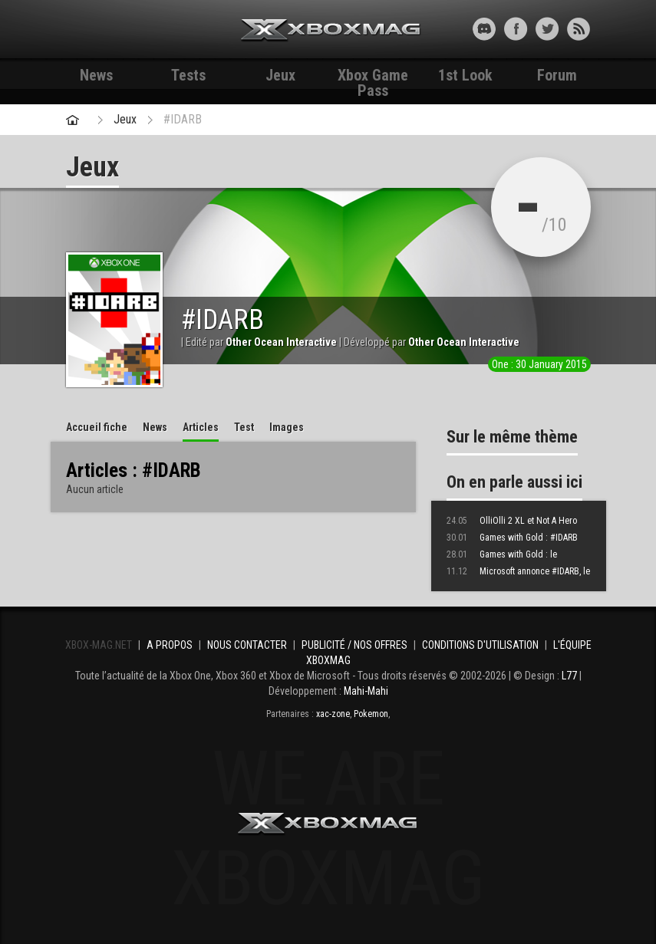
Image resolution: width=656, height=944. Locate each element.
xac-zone (333, 714)
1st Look (465, 75)
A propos (170, 645)
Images (286, 427)
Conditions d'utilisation (480, 645)
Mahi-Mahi (366, 691)
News (96, 75)
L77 (569, 675)
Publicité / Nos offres (354, 645)
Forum (557, 75)
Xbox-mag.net (331, 30)
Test (244, 427)
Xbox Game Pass (373, 77)
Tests (188, 75)
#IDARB (182, 119)
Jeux (280, 75)
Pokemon (371, 714)
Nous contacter (247, 645)
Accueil (96, 427)
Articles (201, 427)
